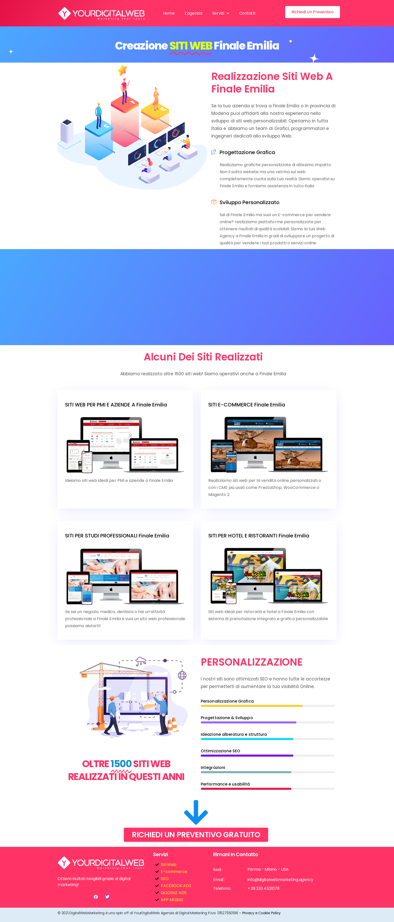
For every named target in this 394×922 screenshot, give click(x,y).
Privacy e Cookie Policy (261, 912)
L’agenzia (193, 13)
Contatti (247, 13)
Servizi (220, 13)
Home (169, 13)
